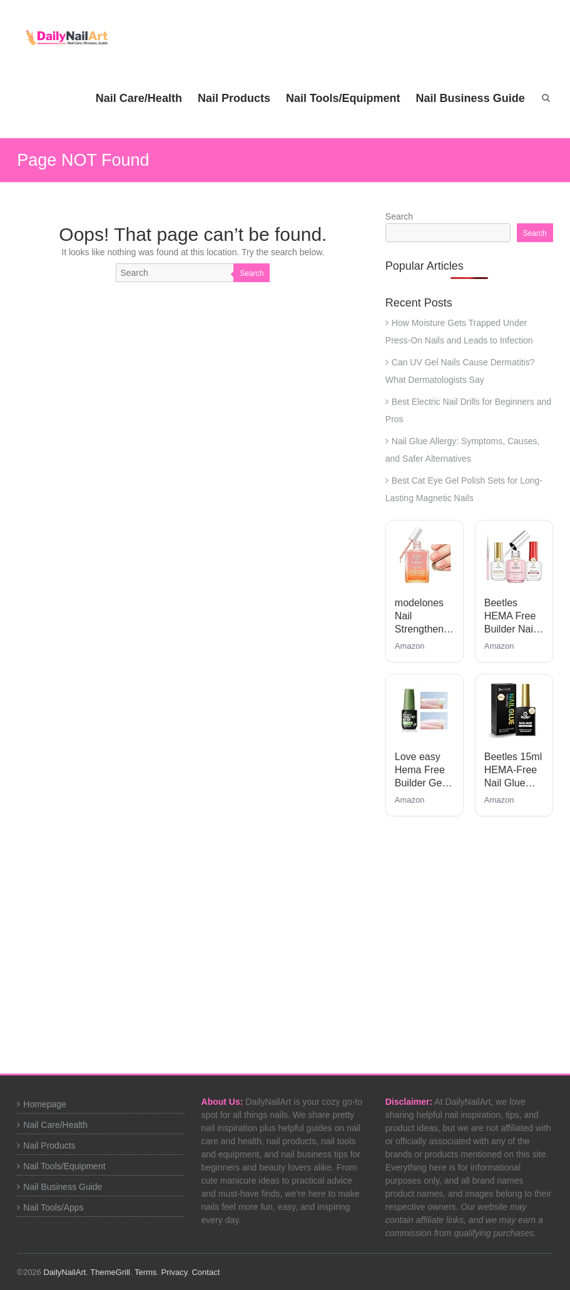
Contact (205, 1272)
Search (251, 273)
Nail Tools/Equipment (343, 98)
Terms (145, 1272)
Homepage (44, 1104)
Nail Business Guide (470, 98)
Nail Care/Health (139, 98)
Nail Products (234, 98)
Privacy (174, 1272)
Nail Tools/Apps (53, 1207)
